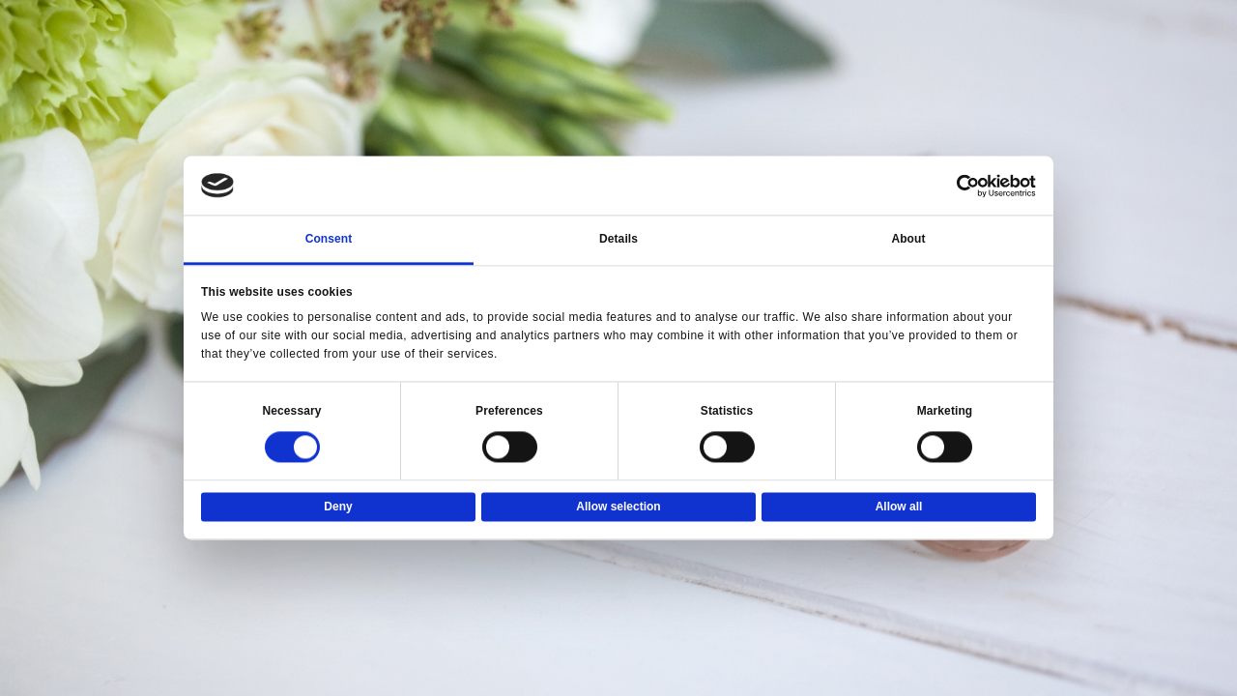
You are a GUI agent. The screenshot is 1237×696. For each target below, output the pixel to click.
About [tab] (908, 239)
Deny (338, 507)
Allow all (899, 507)
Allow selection (618, 507)
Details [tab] (618, 239)
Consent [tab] (329, 239)
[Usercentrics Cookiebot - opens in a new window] (951, 185)
